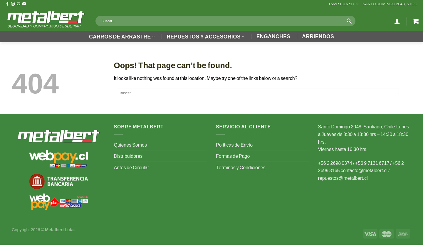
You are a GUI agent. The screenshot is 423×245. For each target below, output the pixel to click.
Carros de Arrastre (122, 36)
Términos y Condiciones (241, 167)
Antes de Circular (131, 167)
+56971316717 (343, 4)
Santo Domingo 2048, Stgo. (390, 3)
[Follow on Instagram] (13, 4)
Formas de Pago (233, 156)
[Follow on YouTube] (24, 4)
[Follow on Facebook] (7, 4)
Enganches (273, 36)
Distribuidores (128, 156)
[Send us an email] (18, 4)
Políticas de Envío (234, 144)
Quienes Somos (130, 144)
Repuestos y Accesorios (206, 36)
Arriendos (318, 36)
